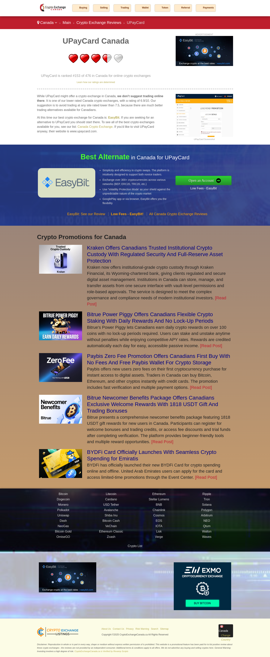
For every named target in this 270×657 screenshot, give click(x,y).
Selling (104, 7)
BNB (159, 516)
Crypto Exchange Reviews (98, 22)
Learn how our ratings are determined (96, 82)
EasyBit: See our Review (86, 225)
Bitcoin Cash (111, 532)
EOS (159, 532)
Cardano (111, 510)
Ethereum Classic (111, 542)
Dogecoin (63, 510)
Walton (206, 542)
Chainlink (159, 521)
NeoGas (63, 537)
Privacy (130, 629)
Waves (206, 548)
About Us (106, 629)
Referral (185, 7)
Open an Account (213, 180)
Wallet (145, 7)
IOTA (158, 537)
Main (67, 22)
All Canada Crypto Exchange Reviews (178, 225)
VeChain (111, 537)
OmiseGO (63, 548)
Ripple (206, 505)
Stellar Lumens (159, 510)
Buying (83, 7)
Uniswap (63, 526)
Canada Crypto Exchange (95, 126)
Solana (207, 516)
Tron (207, 510)
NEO (206, 532)
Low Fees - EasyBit (215, 186)
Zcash (111, 548)
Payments (208, 7)
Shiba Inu (111, 526)
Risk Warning (142, 629)
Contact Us (118, 629)
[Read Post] (211, 345)
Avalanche (111, 521)
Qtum (206, 537)
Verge (159, 548)
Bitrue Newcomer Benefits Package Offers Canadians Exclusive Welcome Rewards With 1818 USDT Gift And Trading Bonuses (152, 404)
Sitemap (164, 629)
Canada (47, 22)
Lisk (159, 542)
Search (154, 629)
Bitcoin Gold (63, 542)
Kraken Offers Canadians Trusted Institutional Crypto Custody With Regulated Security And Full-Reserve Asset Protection (155, 254)
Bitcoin (63, 505)
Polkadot (63, 521)
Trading (125, 7)
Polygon (206, 521)
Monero (63, 516)
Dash (63, 532)
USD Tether (111, 516)
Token (165, 7)
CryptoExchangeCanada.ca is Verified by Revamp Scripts (101, 651)
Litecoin (111, 505)
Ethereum (159, 505)
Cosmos (159, 526)
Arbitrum (206, 526)
